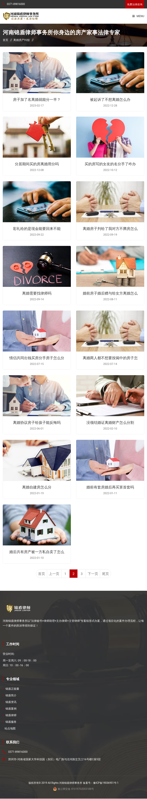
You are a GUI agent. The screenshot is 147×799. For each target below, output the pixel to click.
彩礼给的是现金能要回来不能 (37, 228)
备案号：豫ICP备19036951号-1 (100, 783)
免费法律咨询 (134, 4)
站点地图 (10, 729)
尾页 (107, 574)
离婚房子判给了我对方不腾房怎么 (110, 228)
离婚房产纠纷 (21, 40)
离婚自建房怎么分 (36, 487)
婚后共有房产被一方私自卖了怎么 (36, 551)
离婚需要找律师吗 (36, 293)
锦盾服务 (10, 722)
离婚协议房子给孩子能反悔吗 (37, 422)
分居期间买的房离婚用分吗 (37, 163)
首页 (5, 40)
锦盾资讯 (10, 702)
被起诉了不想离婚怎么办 (110, 99)
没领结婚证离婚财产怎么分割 (110, 422)
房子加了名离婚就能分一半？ (37, 99)
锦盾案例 (10, 709)
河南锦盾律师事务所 (70, 783)
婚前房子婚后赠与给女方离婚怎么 (110, 293)
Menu (138, 16)
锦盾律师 (10, 715)
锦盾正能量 (12, 689)
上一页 (52, 574)
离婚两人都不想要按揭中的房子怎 (110, 357)
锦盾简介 (10, 695)
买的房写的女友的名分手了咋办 (110, 163)
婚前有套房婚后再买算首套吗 (110, 487)
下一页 (94, 574)
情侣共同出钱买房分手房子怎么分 (36, 357)
